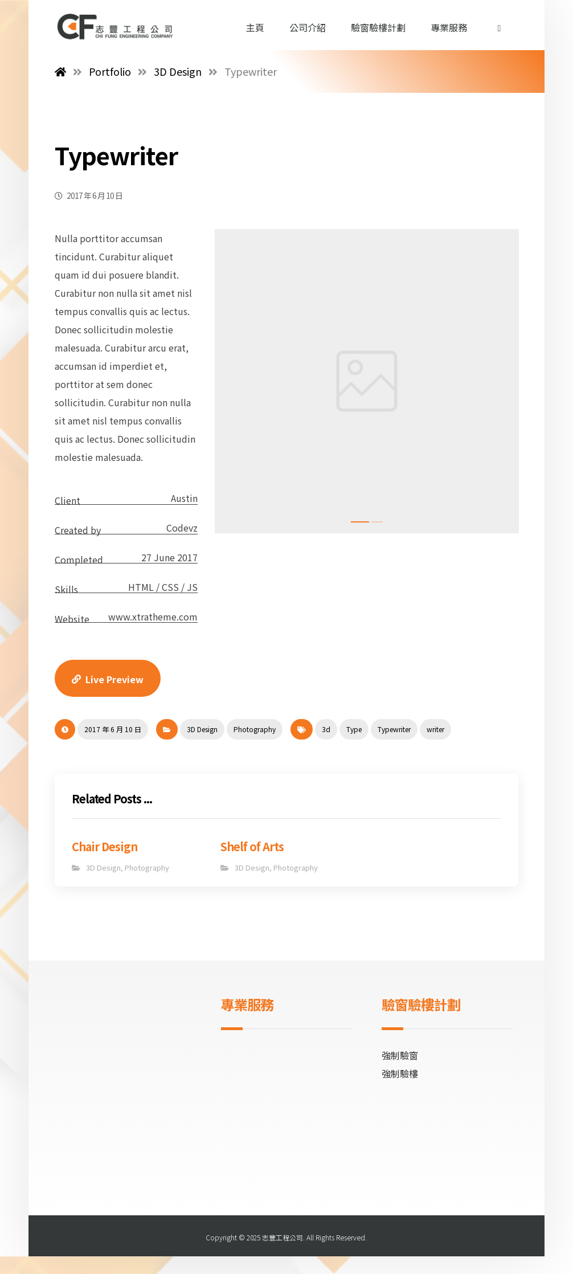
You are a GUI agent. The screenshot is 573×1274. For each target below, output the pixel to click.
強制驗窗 (400, 1055)
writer (435, 729)
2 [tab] (377, 521)
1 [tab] (360, 521)
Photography (255, 729)
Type (354, 729)
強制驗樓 (400, 1073)
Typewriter (394, 729)
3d (326, 729)
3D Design (202, 729)
